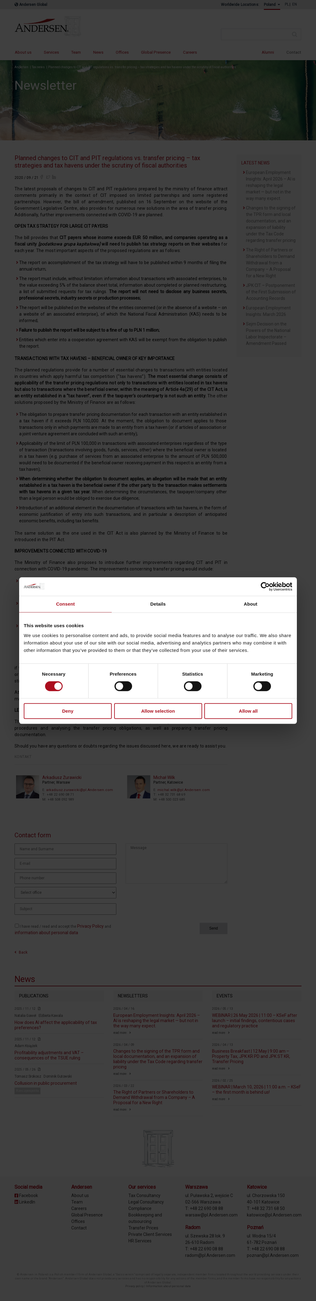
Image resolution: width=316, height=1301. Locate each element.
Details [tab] (158, 604)
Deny (67, 711)
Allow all (248, 711)
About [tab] (250, 604)
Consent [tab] (65, 604)
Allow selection (158, 711)
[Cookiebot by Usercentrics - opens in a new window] (265, 586)
